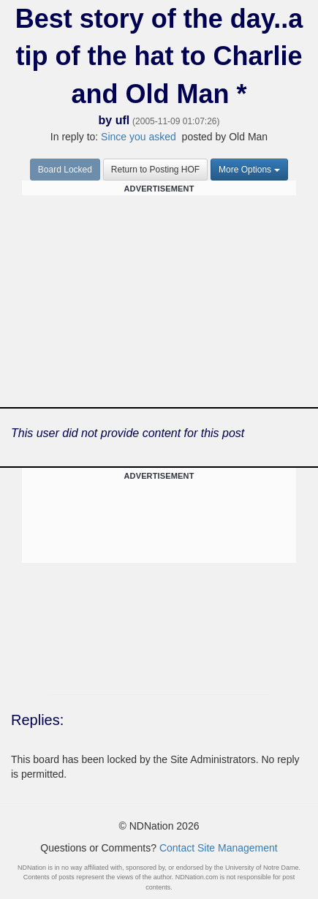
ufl (123, 120)
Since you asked (138, 137)
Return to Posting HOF (155, 169)
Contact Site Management (218, 848)
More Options (249, 169)
